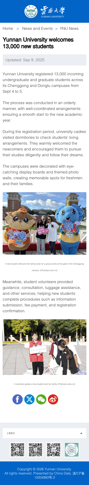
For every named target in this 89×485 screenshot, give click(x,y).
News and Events (37, 28)
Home (8, 28)
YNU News (69, 28)
